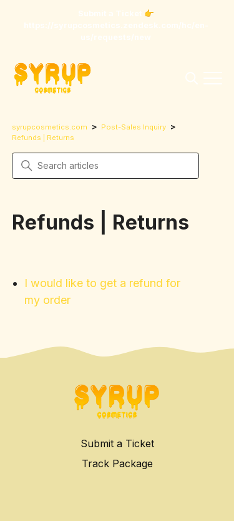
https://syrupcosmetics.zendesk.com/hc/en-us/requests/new (116, 31)
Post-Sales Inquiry (133, 127)
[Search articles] (105, 165)
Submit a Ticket (117, 443)
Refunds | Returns (43, 137)
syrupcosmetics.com (49, 127)
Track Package (117, 463)
